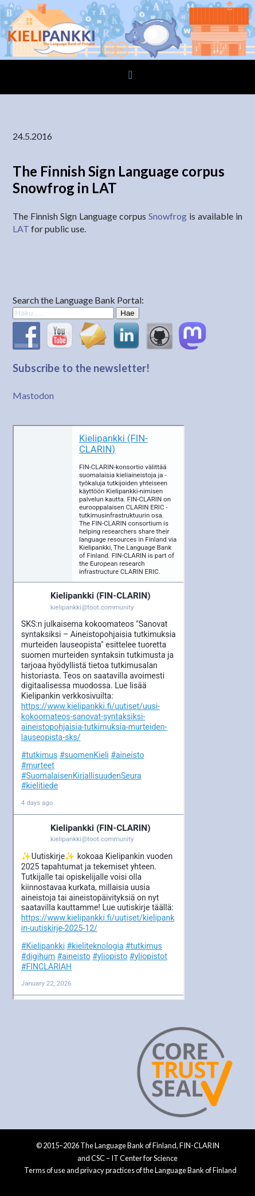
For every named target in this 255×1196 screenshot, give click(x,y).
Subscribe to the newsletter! (81, 368)
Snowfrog (167, 215)
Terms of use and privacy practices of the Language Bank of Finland (130, 1170)
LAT (21, 228)
